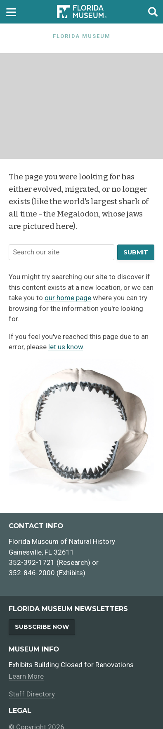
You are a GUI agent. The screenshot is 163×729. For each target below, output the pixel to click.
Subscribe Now (42, 626)
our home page (68, 298)
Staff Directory (32, 694)
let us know (65, 347)
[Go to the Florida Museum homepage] (81, 12)
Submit (135, 252)
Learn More (26, 676)
